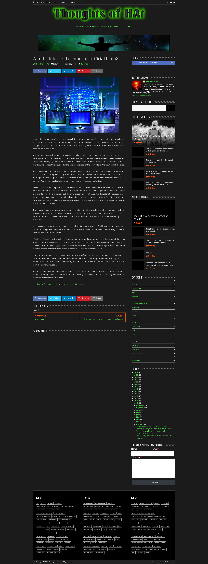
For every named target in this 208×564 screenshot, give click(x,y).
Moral (93, 543)
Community (70, 529)
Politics (165, 503)
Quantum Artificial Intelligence (143, 513)
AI (37, 503)
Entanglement (100, 503)
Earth (56, 549)
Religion (144, 519)
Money (86, 543)
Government (88, 516)
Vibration (148, 549)
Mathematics (113, 533)
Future (113, 513)
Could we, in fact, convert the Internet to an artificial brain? (59, 284)
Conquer (51, 536)
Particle (118, 546)
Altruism (55, 506)
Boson (63, 523)
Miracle (110, 539)
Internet (84, 64)
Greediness (107, 516)
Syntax (146, 539)
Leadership (88, 529)
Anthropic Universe (67, 506)
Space (134, 529)
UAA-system (136, 546)
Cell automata (67, 526)
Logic (95, 533)
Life (104, 529)
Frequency (104, 513)
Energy (57, 552)
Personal (111, 549)
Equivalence (88, 506)
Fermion (87, 513)
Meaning (108, 536)
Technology (156, 539)
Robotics (163, 519)
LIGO (105, 526)
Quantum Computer (139, 516)
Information (98, 523)
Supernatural (137, 536)
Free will (95, 513)
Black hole (55, 523)
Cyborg (67, 543)
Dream (49, 549)
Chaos (39, 529)
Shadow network (155, 523)
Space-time (142, 529)
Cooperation (54, 539)
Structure (135, 533)
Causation (56, 526)
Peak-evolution (89, 549)
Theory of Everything (139, 543)
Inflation (87, 523)
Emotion (50, 552)
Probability (146, 506)
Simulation (136, 526)
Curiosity (59, 543)
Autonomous (41, 519)
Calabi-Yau (40, 526)
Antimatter (41, 510)
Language (112, 526)
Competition (50, 533)
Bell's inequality (65, 519)
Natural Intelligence (91, 546)
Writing (140, 552)
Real (164, 516)
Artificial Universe (43, 516)
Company (40, 533)
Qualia (139, 510)
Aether (50, 503)
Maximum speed (97, 536)
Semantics (143, 523)
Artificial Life (59, 513)
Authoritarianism (69, 516)
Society (155, 526)
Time (150, 543)
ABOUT (117, 27)
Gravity (98, 516)
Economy (63, 549)
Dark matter (52, 546)
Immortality (108, 519)
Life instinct (112, 529)
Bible (38, 523)
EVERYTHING (127, 27)
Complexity (61, 533)
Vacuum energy (137, 549)
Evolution (109, 506)
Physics (134, 503)
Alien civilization (43, 506)
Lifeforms (87, 533)
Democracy (70, 546)
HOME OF (80, 27)
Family (106, 510)
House (92, 519)
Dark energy (41, 546)
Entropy (111, 503)
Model (117, 539)
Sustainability (149, 536)
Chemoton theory (57, 529)
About (63, 2)
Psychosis (165, 506)
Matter (87, 536)
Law (119, 526)
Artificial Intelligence (44, 513)
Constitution (42, 539)
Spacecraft (152, 529)
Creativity (49, 543)
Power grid (135, 506)
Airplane (58, 503)
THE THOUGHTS (92, 27)
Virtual (156, 549)
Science (134, 523)
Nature (104, 546)
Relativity (135, 519)
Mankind (103, 533)
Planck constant (146, 503)
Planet (157, 503)
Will (133, 552)
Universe (157, 546)
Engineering (88, 503)
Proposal (156, 506)
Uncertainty (147, 546)
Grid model (117, 516)
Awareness (53, 519)
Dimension (40, 549)
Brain (70, 523)
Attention (56, 516)
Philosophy (100, 552)
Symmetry (160, 536)
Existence (119, 506)
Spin (160, 529)
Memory (116, 536)
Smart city (146, 526)
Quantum (147, 510)
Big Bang (46, 523)
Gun (85, 519)
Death (61, 546)
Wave (164, 549)
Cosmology (65, 539)
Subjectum (159, 533)
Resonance (153, 519)
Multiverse (102, 543)
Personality (88, 552)
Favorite (114, 510)
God (119, 513)
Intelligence (110, 523)
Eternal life (99, 506)
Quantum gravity (154, 516)
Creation (40, 543)
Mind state (101, 539)
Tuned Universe (160, 543)
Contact (72, 2)
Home (54, 2)
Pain (111, 546)
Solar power (164, 526)
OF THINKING (106, 27)
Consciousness (62, 536)
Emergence (40, 552)
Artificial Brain (53, 510)
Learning (97, 529)
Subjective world (147, 533)
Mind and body (89, 539)
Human (99, 519)
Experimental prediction (92, 510)
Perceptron (102, 549)
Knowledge (97, 526)
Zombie (147, 552)
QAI (133, 510)
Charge (46, 529)
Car (48, 526)
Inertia (118, 519)
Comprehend (41, 536)
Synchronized (137, 539)
